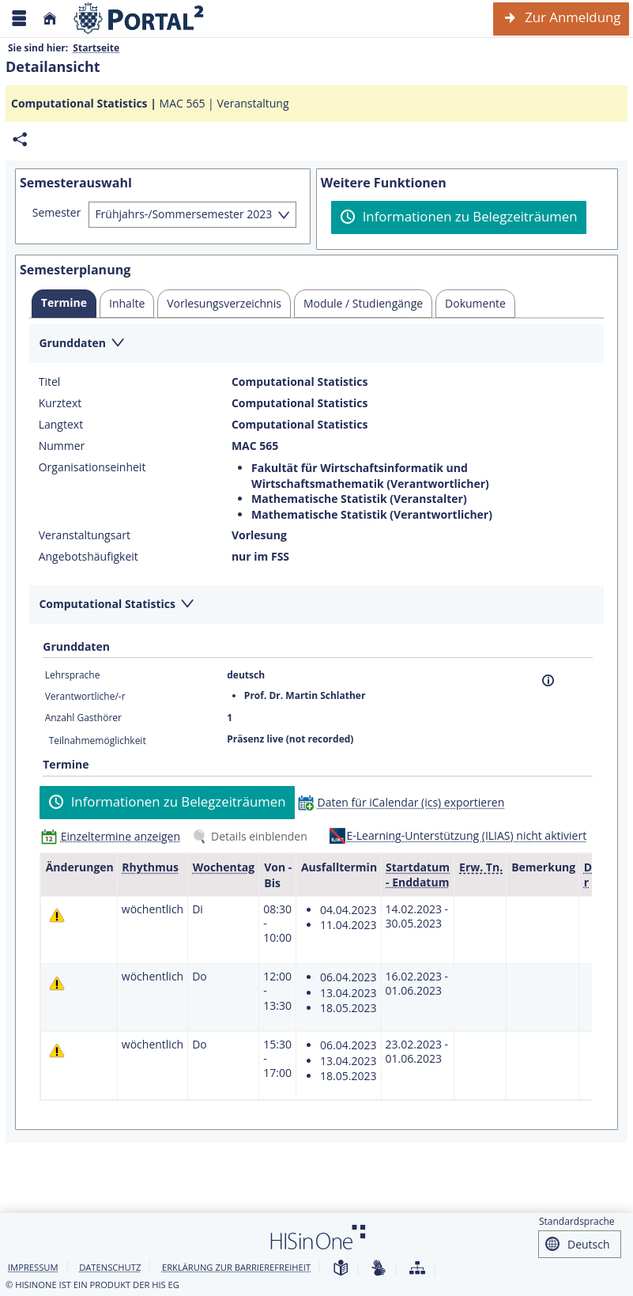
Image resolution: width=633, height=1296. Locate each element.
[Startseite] (50, 18)
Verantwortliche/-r (85, 696)
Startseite (96, 48)
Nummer (62, 446)
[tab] (64, 303)
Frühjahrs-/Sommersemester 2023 (183, 213)
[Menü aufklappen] (19, 18)
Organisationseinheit (92, 467)
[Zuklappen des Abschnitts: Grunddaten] (316, 344)
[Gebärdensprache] (378, 1269)
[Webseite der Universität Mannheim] (139, 18)
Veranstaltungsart (84, 535)
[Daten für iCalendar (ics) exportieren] (405, 802)
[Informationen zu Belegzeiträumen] (458, 217)
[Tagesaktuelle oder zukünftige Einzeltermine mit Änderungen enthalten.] (57, 915)
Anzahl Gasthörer (83, 717)
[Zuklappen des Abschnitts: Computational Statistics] (316, 605)
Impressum (33, 1267)
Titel (50, 382)
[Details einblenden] (252, 836)
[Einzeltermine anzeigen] (114, 836)
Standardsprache (577, 1221)
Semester (56, 213)
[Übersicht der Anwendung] (417, 1269)
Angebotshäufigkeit (88, 557)
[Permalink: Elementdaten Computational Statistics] (19, 139)
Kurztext (60, 403)
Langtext (61, 425)
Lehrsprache (72, 675)
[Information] (548, 680)
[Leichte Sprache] (340, 1269)
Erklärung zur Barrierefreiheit (236, 1267)
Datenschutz (110, 1267)
